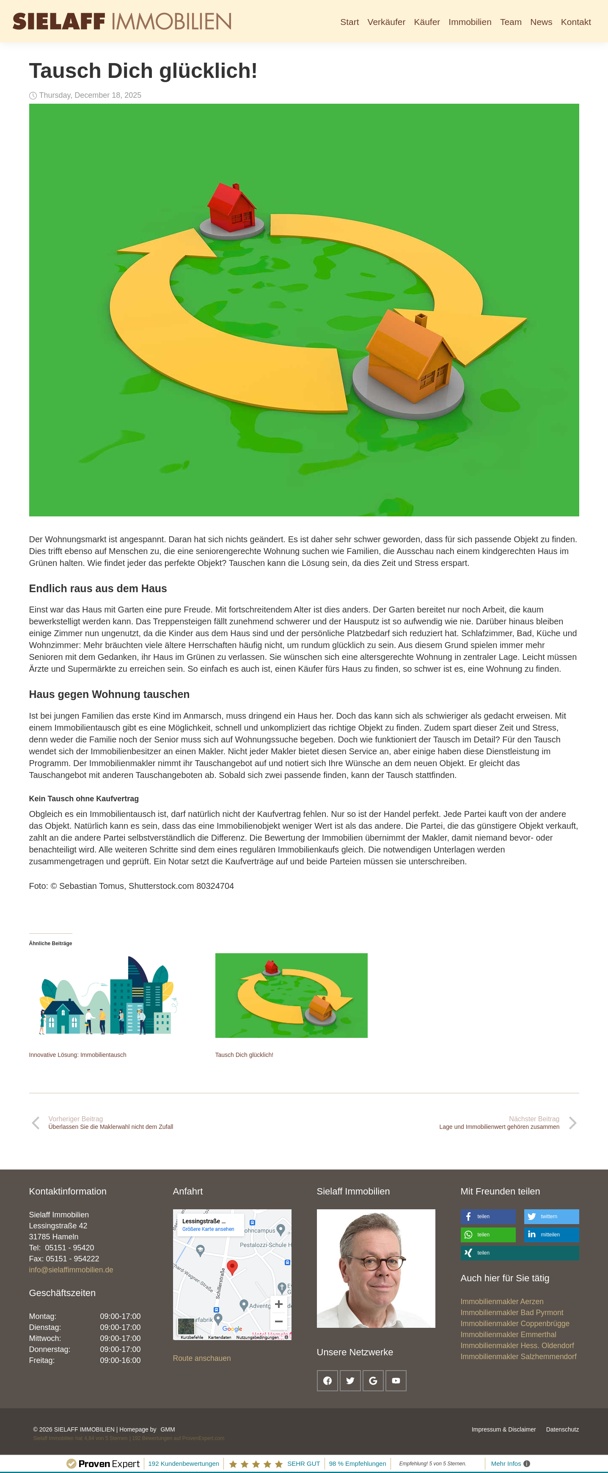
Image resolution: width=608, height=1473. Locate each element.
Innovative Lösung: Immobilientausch (78, 1054)
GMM (167, 1429)
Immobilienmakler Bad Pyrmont (512, 1312)
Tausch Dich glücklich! (244, 1054)
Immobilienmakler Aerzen (502, 1301)
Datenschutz (562, 1429)
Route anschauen (202, 1358)
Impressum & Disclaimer (504, 1429)
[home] (122, 21)
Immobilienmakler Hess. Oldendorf (517, 1345)
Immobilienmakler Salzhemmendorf (519, 1356)
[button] (386, 21)
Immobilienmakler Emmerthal (509, 1334)
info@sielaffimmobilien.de (71, 1270)
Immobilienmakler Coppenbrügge (515, 1323)
